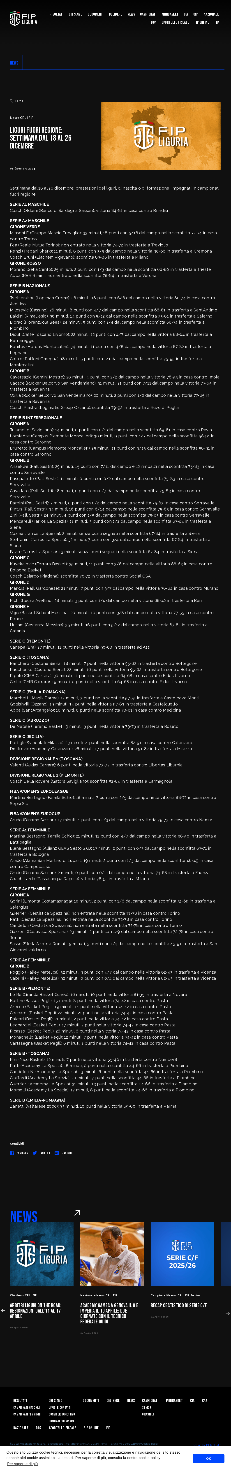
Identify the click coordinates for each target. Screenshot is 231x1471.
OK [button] (208, 1458)
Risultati (56, 14)
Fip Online (201, 22)
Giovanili (148, 1414)
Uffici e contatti (60, 1408)
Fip (217, 22)
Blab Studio (213, 1445)
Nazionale (211, 14)
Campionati (148, 14)
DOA (153, 22)
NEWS (14, 63)
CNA (196, 14)
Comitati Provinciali (62, 1421)
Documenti (96, 14)
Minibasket (170, 14)
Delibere (115, 14)
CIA (186, 14)
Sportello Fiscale (175, 22)
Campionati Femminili (27, 1414)
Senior (146, 1408)
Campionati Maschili (26, 1408)
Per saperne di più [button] (22, 1464)
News (131, 14)
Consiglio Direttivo (62, 1414)
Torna (16, 100)
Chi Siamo (76, 14)
